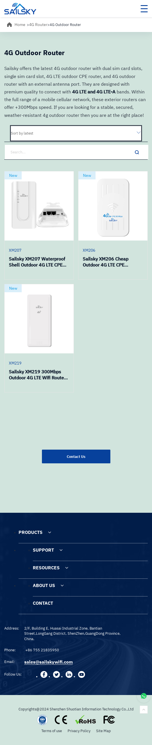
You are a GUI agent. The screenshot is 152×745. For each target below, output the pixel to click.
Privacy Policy (79, 730)
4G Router (38, 25)
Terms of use (51, 730)
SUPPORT (43, 550)
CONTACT (43, 603)
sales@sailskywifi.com (48, 662)
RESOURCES (46, 567)
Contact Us (76, 456)
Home (20, 24)
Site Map (103, 730)
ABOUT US (44, 585)
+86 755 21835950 (42, 650)
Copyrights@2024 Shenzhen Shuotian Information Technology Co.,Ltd (76, 709)
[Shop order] (76, 133)
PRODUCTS (30, 532)
